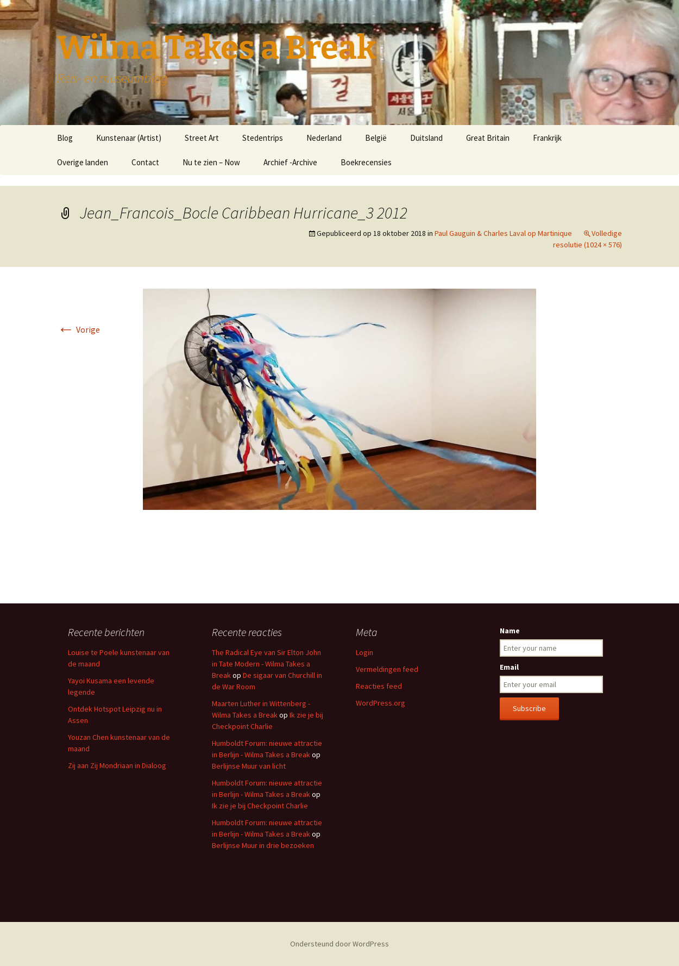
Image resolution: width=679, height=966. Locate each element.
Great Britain (488, 138)
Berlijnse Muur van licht (249, 766)
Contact (145, 162)
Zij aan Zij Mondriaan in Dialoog (117, 765)
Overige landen (82, 162)
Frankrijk (547, 138)
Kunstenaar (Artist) (128, 138)
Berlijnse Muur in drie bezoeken (263, 845)
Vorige (78, 329)
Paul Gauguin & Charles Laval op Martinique (503, 233)
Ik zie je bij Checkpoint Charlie (260, 806)
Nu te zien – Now (211, 162)
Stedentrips (262, 138)
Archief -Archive (290, 162)
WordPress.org (380, 703)
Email (509, 667)
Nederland (324, 138)
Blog (65, 138)
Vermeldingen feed (387, 669)
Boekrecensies (366, 162)
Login (364, 652)
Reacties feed (379, 686)
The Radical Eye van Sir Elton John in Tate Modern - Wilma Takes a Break (266, 663)
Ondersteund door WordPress (339, 944)
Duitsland (426, 138)
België (376, 138)
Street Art (202, 138)
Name (510, 630)
